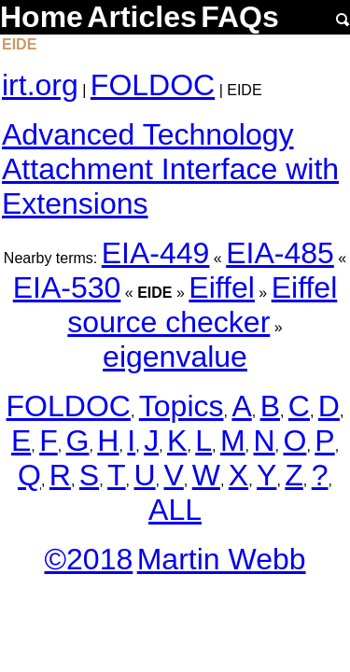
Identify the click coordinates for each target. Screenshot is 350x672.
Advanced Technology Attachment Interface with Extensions (170, 169)
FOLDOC (153, 85)
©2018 (88, 559)
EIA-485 (280, 253)
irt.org (40, 85)
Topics (181, 406)
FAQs (240, 17)
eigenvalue (175, 356)
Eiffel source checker (202, 305)
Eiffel (222, 287)
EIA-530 (67, 287)
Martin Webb (221, 559)
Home (41, 17)
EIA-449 (156, 253)
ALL (175, 509)
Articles (141, 17)
